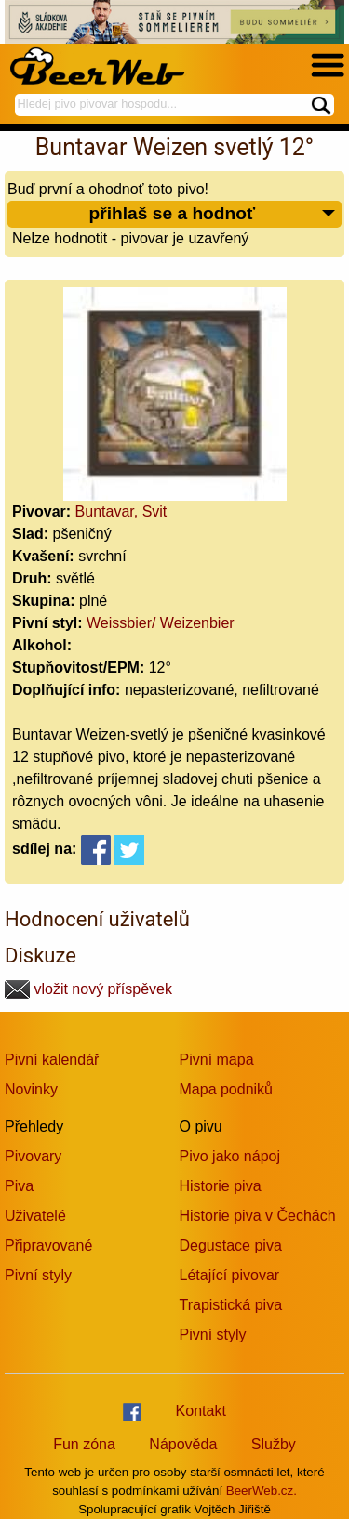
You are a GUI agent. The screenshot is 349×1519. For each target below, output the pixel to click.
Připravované (48, 1245)
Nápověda (183, 1444)
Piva (19, 1186)
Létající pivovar (230, 1275)
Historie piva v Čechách (258, 1216)
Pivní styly (38, 1275)
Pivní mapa (217, 1059)
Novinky (31, 1089)
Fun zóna (84, 1444)
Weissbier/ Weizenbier (161, 623)
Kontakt (201, 1411)
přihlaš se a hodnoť (212, 214)
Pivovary (33, 1156)
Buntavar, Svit (121, 511)
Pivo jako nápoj (230, 1156)
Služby (273, 1444)
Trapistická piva (231, 1305)
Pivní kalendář (52, 1059)
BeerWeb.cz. (261, 1491)
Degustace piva (231, 1245)
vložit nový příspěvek (88, 989)
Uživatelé (35, 1216)
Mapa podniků (227, 1089)
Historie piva (221, 1186)
